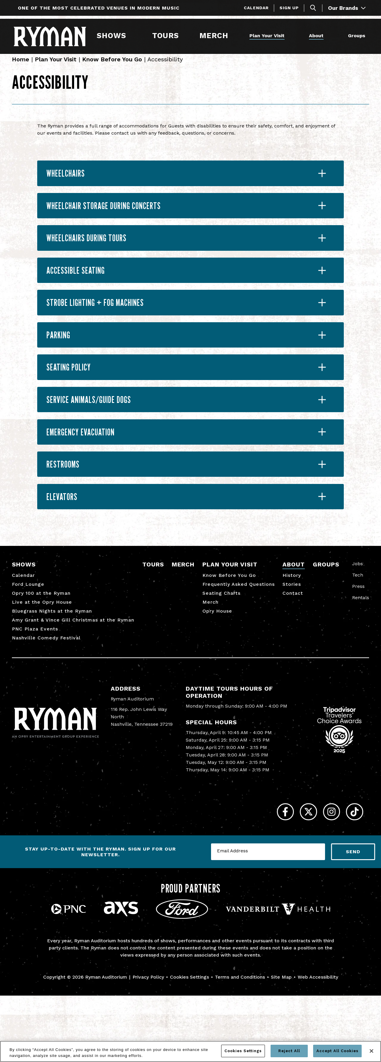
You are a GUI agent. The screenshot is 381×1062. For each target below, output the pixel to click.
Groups (355, 35)
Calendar (256, 7)
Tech (357, 636)
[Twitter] (295, 876)
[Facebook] (267, 876)
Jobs (357, 625)
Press (358, 647)
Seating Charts (221, 654)
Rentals (360, 659)
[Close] (371, 1051)
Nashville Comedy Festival (46, 699)
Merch (218, 35)
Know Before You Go (112, 66)
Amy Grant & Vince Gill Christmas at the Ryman (73, 681)
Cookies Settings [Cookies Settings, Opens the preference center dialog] (243, 1051)
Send (353, 918)
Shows (114, 35)
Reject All (289, 1051)
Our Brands (347, 8)
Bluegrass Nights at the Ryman (52, 672)
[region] (190, 1051)
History (291, 636)
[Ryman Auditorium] (54, 35)
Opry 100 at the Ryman (41, 654)
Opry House (217, 672)
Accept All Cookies (337, 1051)
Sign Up (289, 7)
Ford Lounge (28, 645)
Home (20, 66)
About (315, 35)
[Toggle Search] (313, 8)
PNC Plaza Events (35, 690)
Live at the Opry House (42, 663)
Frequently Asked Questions (238, 645)
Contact (292, 654)
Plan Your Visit (260, 35)
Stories (291, 645)
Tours (167, 35)
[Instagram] (324, 876)
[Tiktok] (352, 876)
